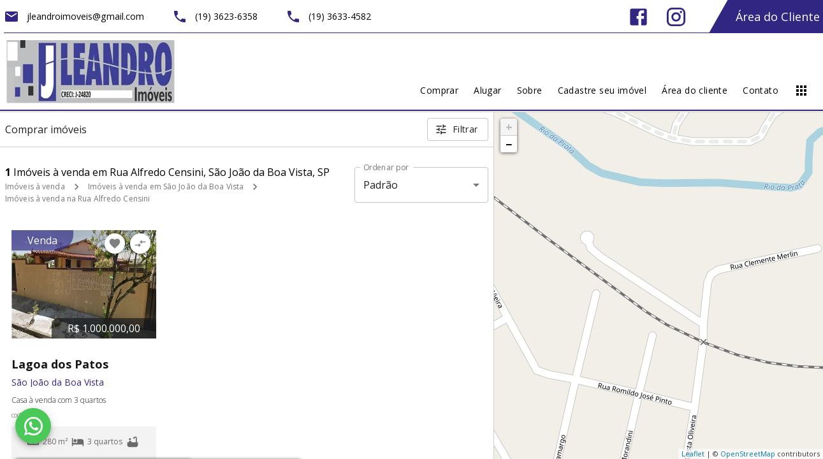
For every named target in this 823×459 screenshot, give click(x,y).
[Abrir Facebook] (638, 17)
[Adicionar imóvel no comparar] (140, 243)
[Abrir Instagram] (676, 17)
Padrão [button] (380, 185)
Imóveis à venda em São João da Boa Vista (166, 186)
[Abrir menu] (801, 90)
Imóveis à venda (35, 186)
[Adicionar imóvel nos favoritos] (115, 243)
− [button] (509, 144)
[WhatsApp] (33, 426)
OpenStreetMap (747, 453)
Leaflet (692, 453)
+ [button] (509, 127)
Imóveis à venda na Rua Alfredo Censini (77, 198)
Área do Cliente (778, 16)
